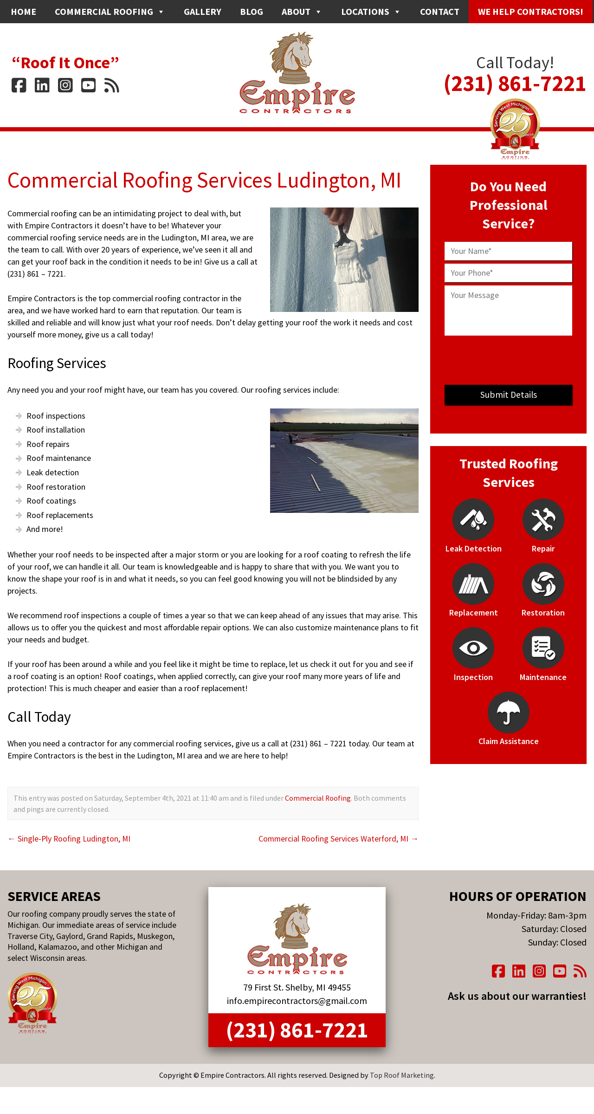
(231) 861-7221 (515, 77)
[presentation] (509, 360)
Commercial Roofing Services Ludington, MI (209, 180)
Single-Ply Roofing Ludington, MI (69, 838)
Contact (439, 11)
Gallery (202, 11)
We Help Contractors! (530, 11)
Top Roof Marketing (401, 1077)
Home (23, 11)
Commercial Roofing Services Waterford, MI (337, 838)
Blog (251, 11)
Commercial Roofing (110, 11)
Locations (371, 11)
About (302, 11)
